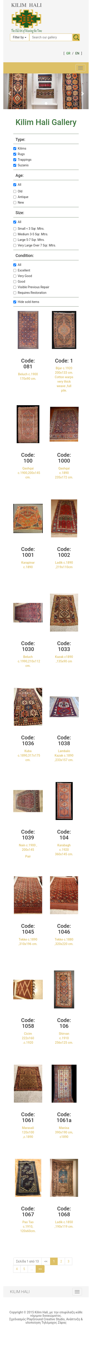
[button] (9, 91)
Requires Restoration (29, 292)
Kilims (19, 148)
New (18, 202)
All (17, 184)
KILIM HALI (20, 1291)
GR (68, 53)
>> (40, 1269)
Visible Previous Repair (31, 287)
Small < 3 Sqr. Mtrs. (28, 228)
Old (17, 191)
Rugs (19, 154)
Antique (20, 197)
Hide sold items (26, 302)
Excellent (21, 270)
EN (77, 53)
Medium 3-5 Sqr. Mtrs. (30, 234)
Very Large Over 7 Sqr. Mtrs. (34, 245)
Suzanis (21, 165)
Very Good (22, 276)
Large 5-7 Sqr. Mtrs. (29, 240)
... (32, 1269)
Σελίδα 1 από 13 (27, 1261)
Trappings (22, 159)
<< (45, 1261)
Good (19, 281)
